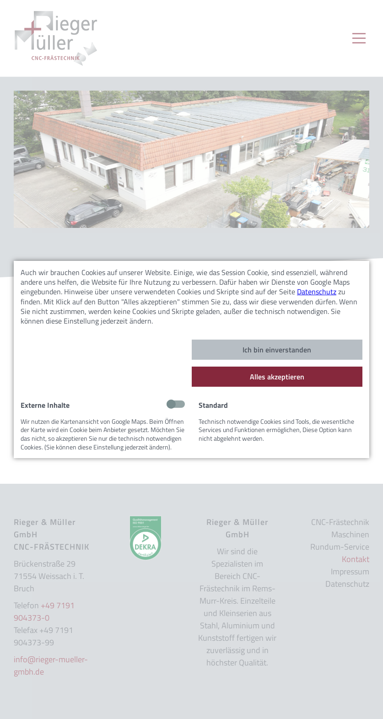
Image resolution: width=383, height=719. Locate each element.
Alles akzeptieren (277, 376)
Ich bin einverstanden (277, 349)
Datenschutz (316, 291)
